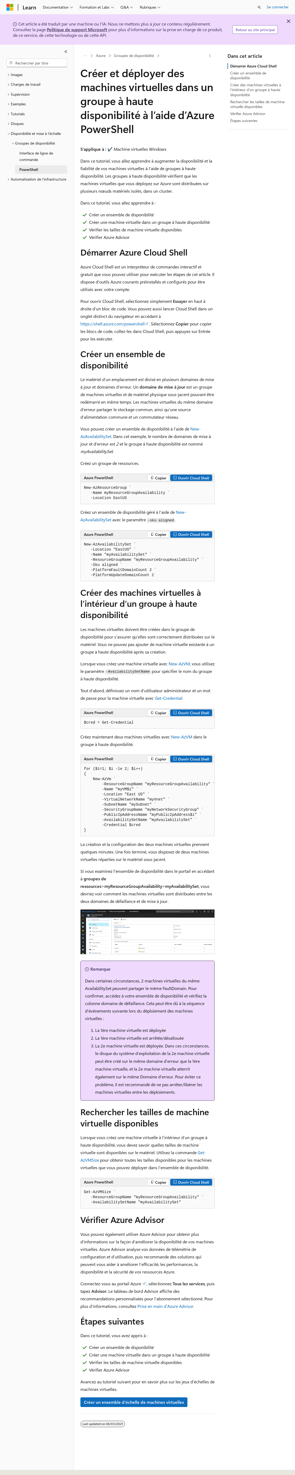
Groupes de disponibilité (134, 55)
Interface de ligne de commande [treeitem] (36, 156)
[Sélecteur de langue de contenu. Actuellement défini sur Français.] (18, 1466)
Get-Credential (168, 698)
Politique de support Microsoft (77, 29)
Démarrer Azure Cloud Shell (253, 66)
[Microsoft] (9, 7)
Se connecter (278, 6)
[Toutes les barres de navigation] (85, 56)
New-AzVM (179, 663)
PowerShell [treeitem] (28, 169)
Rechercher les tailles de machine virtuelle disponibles (257, 104)
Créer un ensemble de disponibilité (248, 75)
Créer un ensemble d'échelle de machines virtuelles (134, 1402)
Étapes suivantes (243, 120)
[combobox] (36, 63)
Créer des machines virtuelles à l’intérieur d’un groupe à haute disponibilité (255, 89)
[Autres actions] (210, 56)
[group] (147, 799)
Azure (100, 55)
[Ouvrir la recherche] (259, 7)
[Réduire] (66, 51)
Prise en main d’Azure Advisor (165, 1306)
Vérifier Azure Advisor (247, 113)
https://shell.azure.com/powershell (112, 323)
